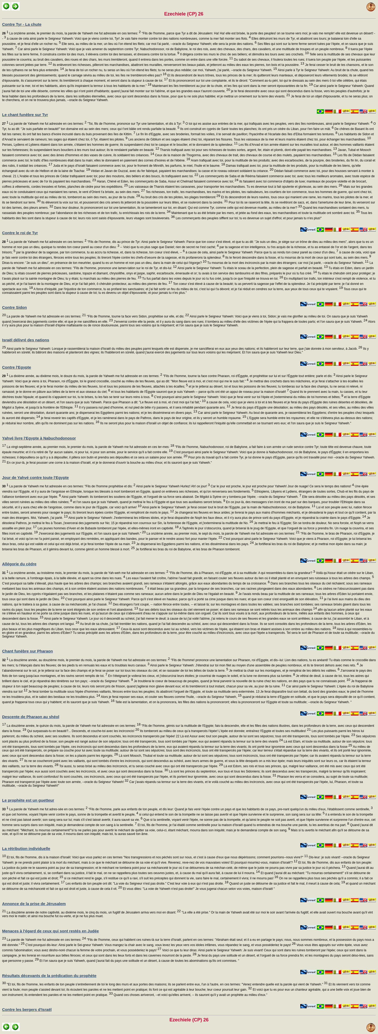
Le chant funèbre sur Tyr (25, 114)
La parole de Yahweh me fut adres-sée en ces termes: (45, 809)
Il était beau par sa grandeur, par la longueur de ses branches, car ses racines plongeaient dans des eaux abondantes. (231, 589)
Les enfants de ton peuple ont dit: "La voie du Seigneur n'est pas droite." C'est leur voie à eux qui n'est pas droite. (147, 883)
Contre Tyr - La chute (21, 24)
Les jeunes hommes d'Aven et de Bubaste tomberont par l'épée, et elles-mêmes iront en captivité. (107, 528)
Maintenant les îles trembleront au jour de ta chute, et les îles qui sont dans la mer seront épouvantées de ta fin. (232, 86)
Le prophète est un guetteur (28, 800)
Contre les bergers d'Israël (27, 1009)
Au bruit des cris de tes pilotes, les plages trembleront (180, 197)
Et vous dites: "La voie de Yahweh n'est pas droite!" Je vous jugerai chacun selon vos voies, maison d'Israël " (198, 889)
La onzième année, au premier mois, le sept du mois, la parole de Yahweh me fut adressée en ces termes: (223, 533)
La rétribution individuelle (26, 848)
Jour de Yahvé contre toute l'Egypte (35, 477)
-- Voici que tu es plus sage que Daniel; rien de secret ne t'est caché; (169, 247)
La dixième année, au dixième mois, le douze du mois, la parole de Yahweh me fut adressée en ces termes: (82, 376)
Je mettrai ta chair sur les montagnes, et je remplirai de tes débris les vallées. (283, 670)
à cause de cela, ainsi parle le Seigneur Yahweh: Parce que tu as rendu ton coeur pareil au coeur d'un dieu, (261, 252)
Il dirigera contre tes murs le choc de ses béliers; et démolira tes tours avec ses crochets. (244, 54)
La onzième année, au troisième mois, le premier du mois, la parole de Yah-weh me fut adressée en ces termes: (85, 573)
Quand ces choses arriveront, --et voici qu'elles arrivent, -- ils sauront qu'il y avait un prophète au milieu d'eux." (190, 995)
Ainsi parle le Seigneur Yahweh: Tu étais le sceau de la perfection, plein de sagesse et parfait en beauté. (252, 268)
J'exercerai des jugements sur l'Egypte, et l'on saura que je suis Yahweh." (92, 533)
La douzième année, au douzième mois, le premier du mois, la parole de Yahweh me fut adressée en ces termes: (86, 660)
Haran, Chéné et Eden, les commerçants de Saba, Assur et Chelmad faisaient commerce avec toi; (167, 181)
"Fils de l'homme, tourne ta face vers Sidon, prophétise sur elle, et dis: (137, 316)
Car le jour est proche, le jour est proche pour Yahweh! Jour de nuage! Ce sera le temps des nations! (282, 486)
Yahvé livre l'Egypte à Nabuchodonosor (39, 438)
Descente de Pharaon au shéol (30, 716)
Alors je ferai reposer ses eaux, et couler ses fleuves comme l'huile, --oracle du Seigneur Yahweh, (171, 697)
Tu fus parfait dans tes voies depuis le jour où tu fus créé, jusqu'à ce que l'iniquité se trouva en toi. (212, 278)
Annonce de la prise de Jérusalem (34, 903)
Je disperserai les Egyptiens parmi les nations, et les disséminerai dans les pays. (194, 544)
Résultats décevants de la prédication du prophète (49, 975)
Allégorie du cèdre (19, 564)
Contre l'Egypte (16, 367)
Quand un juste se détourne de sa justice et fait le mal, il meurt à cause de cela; (286, 883)
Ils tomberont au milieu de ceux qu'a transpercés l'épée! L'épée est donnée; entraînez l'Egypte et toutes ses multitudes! (225, 731)
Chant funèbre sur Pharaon (27, 651)
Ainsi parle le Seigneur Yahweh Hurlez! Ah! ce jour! (172, 486)
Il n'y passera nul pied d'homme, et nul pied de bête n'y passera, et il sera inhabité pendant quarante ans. (154, 407)
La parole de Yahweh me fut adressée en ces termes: (44, 124)
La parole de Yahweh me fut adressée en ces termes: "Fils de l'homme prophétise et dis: (68, 486)
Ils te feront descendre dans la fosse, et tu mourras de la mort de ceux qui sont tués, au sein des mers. (297, 257)
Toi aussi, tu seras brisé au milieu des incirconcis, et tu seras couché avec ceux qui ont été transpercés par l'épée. (141, 766)
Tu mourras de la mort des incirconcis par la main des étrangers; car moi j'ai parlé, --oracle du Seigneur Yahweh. (287, 263)
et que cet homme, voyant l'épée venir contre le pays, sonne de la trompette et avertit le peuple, (70, 814)
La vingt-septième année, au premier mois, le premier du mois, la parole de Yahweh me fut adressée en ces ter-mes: (90, 447)
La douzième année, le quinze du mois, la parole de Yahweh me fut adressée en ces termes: (73, 726)
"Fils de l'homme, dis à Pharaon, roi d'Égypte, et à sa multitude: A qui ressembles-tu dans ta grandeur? (241, 573)
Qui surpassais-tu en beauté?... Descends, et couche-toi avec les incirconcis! (82, 731)
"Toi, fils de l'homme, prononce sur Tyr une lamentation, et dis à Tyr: (136, 124)
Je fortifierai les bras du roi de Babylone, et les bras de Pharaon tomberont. (187, 549)
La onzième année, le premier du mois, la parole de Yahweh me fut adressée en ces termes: (71, 33)
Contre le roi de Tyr (20, 233)
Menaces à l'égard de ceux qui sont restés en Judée (50, 931)
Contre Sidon (14, 307)
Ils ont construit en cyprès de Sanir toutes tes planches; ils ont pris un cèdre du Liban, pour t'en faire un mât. (256, 129)
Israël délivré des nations (25, 340)
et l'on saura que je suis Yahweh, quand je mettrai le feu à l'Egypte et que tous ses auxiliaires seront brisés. (148, 502)
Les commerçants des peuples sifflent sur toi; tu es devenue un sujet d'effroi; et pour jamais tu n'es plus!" (248, 218)
